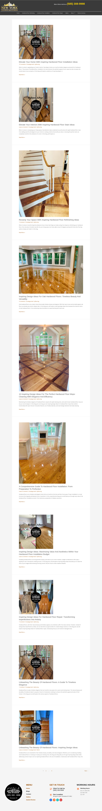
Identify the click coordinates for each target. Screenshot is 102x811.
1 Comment (22, 222)
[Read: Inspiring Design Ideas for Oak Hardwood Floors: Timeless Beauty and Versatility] (51, 269)
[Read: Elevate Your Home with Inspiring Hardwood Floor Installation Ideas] (36, 42)
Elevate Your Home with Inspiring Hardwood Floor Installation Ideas (48, 62)
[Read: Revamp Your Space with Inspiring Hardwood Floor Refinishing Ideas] (44, 183)
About (73, 13)
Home (18, 13)
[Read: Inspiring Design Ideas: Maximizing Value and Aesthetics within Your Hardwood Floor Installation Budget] (36, 531)
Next (86, 771)
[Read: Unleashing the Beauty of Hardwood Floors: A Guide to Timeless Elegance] (36, 662)
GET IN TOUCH (57, 785)
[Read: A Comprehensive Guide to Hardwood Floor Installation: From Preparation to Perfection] (42, 453)
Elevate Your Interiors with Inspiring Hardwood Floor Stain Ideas (47, 125)
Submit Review (30, 800)
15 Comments (22, 64)
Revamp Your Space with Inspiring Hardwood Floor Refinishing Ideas (49, 220)
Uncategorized (30, 64)
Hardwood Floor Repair (57, 13)
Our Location (58, 794)
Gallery (66, 13)
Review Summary (81, 13)
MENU (29, 785)
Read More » (22, 74)
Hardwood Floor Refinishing (28, 13)
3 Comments (22, 301)
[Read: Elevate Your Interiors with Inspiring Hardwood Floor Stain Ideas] (36, 104)
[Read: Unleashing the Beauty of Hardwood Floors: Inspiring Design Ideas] (36, 727)
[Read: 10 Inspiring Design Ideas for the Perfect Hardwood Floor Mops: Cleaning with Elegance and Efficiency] (44, 358)
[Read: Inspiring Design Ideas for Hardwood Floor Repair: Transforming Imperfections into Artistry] (36, 597)
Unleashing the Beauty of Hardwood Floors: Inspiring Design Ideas (48, 747)
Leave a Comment (23, 127)
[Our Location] (51, 795)
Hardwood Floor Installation (43, 13)
